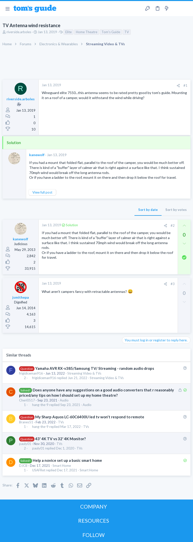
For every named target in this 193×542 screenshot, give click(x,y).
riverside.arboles (19, 32)
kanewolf (36, 155)
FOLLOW (93, 535)
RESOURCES (93, 520)
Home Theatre (86, 32)
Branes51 (26, 422)
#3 (173, 284)
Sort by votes (176, 210)
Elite (68, 32)
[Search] (186, 8)
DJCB (23, 466)
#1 (185, 85)
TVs (61, 422)
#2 (173, 225)
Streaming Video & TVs (84, 373)
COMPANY (93, 506)
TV (126, 32)
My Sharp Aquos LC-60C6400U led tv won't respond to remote (89, 417)
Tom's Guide (111, 32)
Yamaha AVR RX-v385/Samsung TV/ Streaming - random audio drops (94, 368)
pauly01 (25, 444)
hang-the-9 (40, 404)
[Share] (178, 85)
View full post (42, 192)
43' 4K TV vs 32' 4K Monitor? (60, 438)
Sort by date (148, 210)
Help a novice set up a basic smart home (67, 460)
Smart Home (62, 466)
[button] (7, 8)
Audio (64, 400)
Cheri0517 (27, 400)
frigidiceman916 (31, 373)
